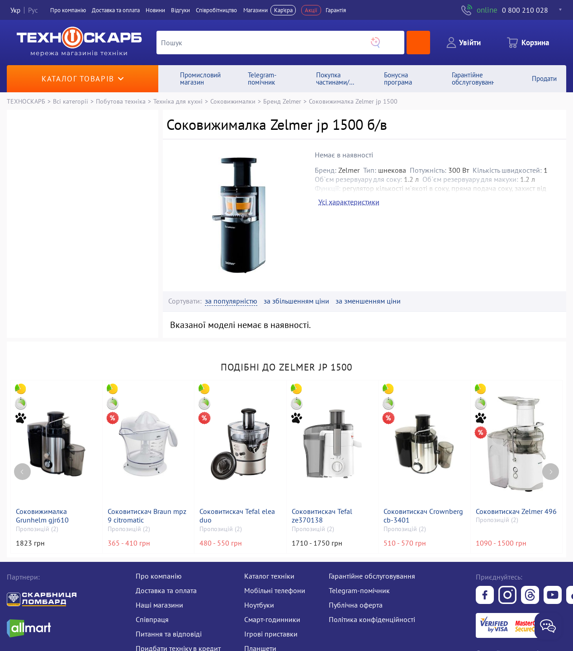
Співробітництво (216, 10)
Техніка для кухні (178, 101)
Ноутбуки (259, 604)
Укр (15, 10)
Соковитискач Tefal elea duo (237, 515)
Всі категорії (70, 101)
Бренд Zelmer (282, 101)
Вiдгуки (180, 10)
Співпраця (152, 619)
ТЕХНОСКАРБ (26, 101)
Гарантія (336, 10)
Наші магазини (159, 604)
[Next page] (550, 471)
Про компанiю (68, 10)
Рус (33, 10)
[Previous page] (22, 471)
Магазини (255, 10)
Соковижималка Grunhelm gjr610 (42, 515)
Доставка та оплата (116, 10)
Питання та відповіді (169, 633)
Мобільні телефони (274, 590)
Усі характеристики (348, 201)
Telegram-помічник (359, 590)
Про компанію (159, 575)
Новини (155, 10)
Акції (311, 10)
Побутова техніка (121, 101)
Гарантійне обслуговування (372, 575)
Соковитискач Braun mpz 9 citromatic (147, 515)
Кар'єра (283, 10)
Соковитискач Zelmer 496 (516, 511)
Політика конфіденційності (372, 619)
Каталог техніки (269, 575)
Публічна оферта (356, 604)
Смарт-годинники (272, 619)
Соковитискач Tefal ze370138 (322, 515)
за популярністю (231, 301)
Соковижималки (233, 101)
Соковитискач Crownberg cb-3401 (423, 515)
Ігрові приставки (271, 633)
